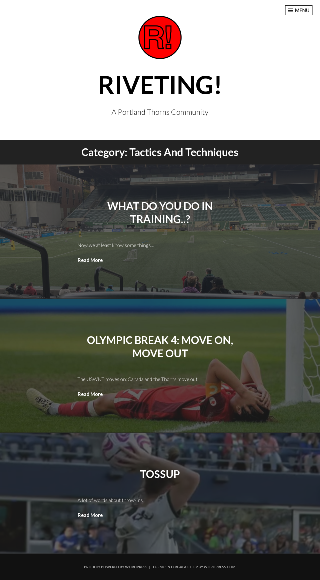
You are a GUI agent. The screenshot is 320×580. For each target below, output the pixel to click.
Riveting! (160, 84)
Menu (299, 10)
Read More (90, 260)
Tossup (160, 474)
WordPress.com (220, 567)
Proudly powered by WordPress (115, 567)
